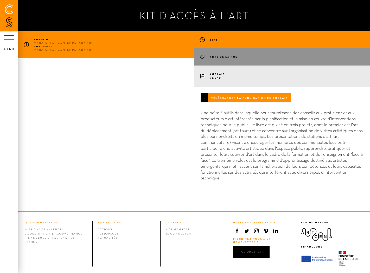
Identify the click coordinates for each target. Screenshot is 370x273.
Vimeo (266, 231)
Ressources (108, 233)
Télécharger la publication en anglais (249, 98)
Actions (105, 229)
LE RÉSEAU (174, 222)
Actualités (108, 237)
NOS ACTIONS (109, 222)
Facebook (237, 231)
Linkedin (275, 231)
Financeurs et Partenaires (50, 237)
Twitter (247, 231)
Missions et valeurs (43, 229)
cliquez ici (251, 251)
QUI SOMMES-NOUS (41, 222)
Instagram (256, 231)
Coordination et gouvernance (54, 233)
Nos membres (177, 229)
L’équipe (32, 241)
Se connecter (178, 233)
